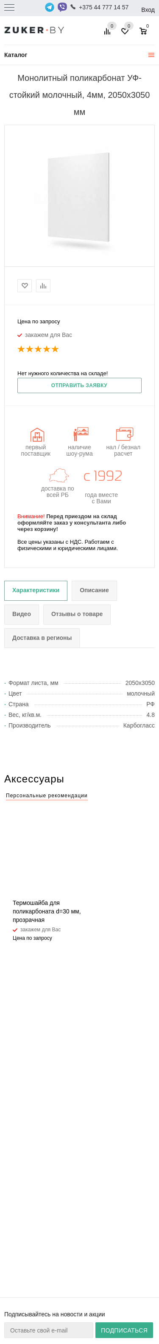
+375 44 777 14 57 (103, 7)
